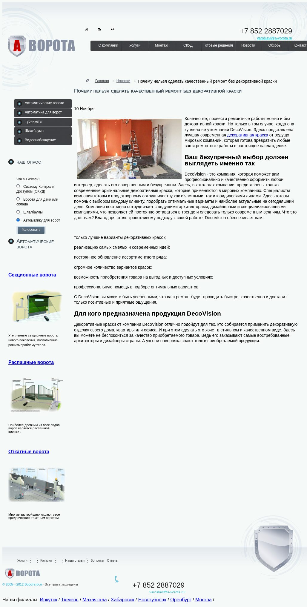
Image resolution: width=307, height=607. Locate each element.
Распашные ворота (31, 362)
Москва (203, 599)
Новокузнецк (152, 599)
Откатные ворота (28, 451)
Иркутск (48, 599)
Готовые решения (218, 45)
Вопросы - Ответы (104, 560)
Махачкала (94, 599)
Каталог (46, 560)
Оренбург (180, 599)
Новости (248, 45)
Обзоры (274, 45)
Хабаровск (122, 599)
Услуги (134, 45)
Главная (102, 81)
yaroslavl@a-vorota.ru (167, 592)
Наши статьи (75, 560)
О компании (108, 45)
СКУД (188, 45)
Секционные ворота (32, 274)
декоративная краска (247, 135)
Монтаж (161, 45)
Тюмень (70, 599)
